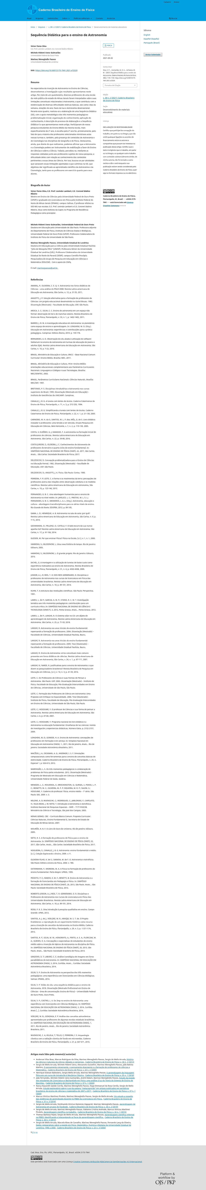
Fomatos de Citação (112, 85)
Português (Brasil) (152, 42)
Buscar (173, 18)
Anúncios (111, 18)
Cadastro (167, 2)
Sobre (65, 18)
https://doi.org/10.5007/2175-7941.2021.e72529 (56, 70)
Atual (29, 18)
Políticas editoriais (82, 18)
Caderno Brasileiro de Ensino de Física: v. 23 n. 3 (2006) (81, 1127)
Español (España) (151, 39)
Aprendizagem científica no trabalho (60, 1112)
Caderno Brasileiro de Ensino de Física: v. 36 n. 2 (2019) (93, 1107)
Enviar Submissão (153, 54)
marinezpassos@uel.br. (47, 268)
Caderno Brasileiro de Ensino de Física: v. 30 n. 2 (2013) (109, 1062)
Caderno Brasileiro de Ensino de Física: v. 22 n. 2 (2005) (72, 1070)
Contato (99, 18)
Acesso (176, 2)
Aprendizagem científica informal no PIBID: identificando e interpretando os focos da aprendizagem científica (85, 1115)
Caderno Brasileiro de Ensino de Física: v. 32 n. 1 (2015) (102, 1112)
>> (36, 1132)
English (147, 35)
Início (33, 27)
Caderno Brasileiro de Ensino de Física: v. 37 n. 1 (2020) (70, 1083)
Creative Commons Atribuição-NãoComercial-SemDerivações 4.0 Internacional (107, 1161)
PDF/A (109, 45)
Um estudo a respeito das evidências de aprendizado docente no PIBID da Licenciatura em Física (84, 1097)
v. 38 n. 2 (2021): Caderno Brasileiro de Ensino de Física (69, 27)
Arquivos (39, 18)
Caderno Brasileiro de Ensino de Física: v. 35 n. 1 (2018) (109, 1075)
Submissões (53, 18)
